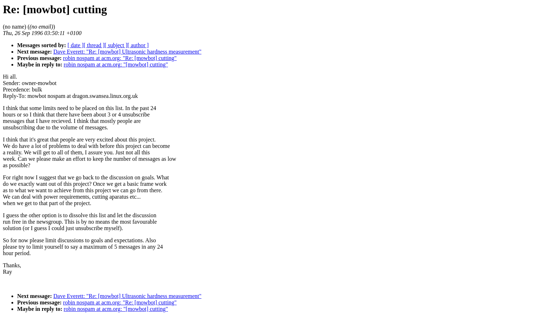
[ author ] (138, 45)
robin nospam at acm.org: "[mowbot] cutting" (116, 64)
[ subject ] (116, 45)
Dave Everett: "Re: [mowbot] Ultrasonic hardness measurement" (127, 52)
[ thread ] (94, 45)
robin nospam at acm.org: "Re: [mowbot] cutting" (120, 58)
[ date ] (76, 45)
